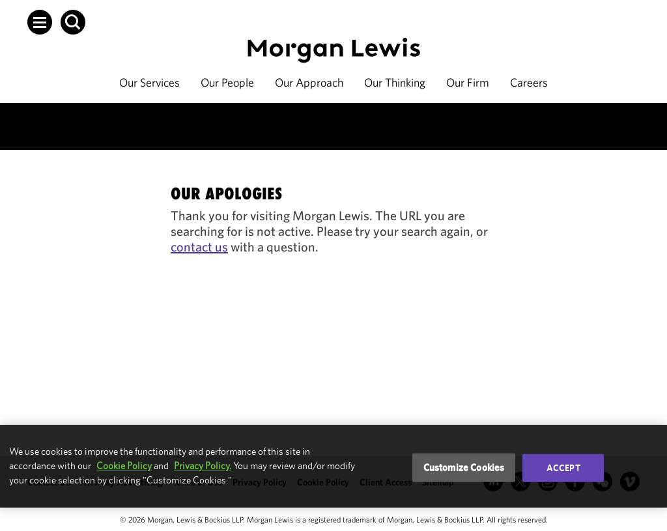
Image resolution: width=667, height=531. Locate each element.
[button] (39, 22)
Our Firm (467, 82)
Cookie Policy (124, 465)
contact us (199, 246)
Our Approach (309, 82)
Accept (563, 468)
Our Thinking (394, 82)
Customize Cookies (464, 467)
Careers (529, 82)
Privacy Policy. (202, 465)
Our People (227, 82)
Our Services (149, 82)
